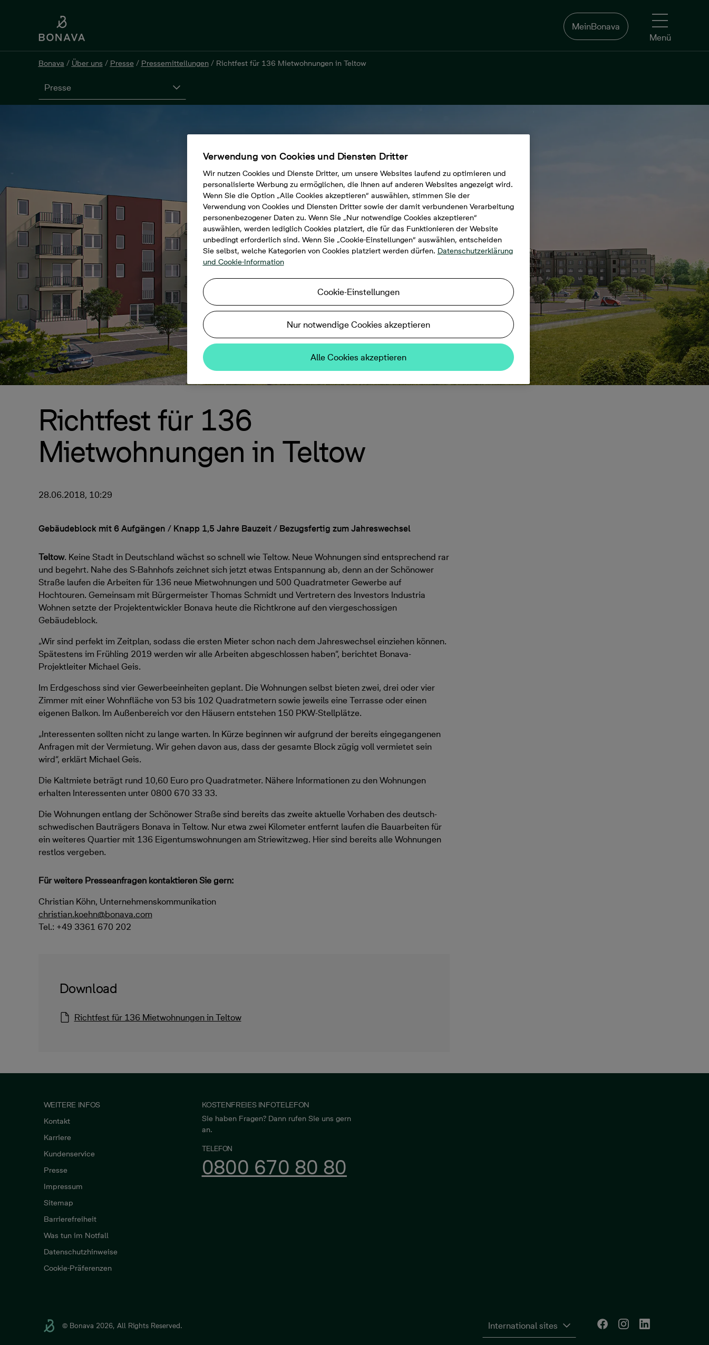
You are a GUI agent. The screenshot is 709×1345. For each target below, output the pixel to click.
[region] (358, 259)
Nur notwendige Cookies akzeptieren (358, 324)
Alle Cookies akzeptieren (358, 357)
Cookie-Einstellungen (358, 292)
